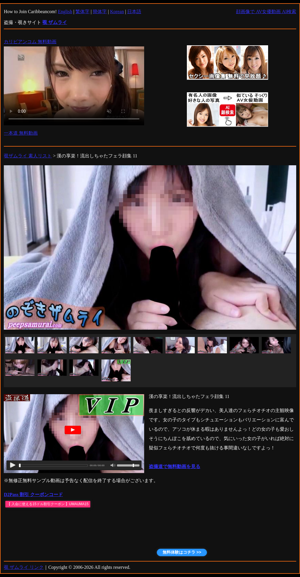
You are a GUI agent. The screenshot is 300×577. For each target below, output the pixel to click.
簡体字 (100, 11)
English (65, 11)
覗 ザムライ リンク (24, 567)
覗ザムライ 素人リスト (28, 155)
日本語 (134, 11)
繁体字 (82, 11)
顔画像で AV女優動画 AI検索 (266, 11)
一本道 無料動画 (21, 133)
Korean (117, 11)
